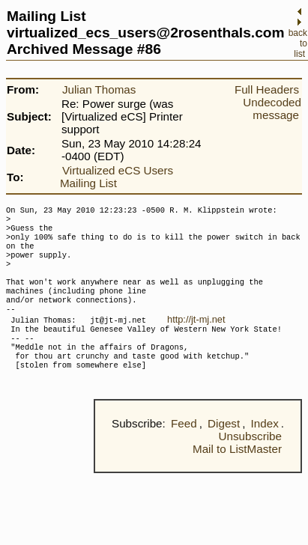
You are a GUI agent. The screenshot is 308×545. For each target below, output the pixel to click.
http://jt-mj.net (196, 337)
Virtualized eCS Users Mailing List (116, 176)
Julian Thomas (99, 89)
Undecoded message (272, 108)
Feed (184, 451)
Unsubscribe (250, 464)
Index (265, 451)
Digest (224, 451)
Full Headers (267, 89)
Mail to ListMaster (237, 477)
